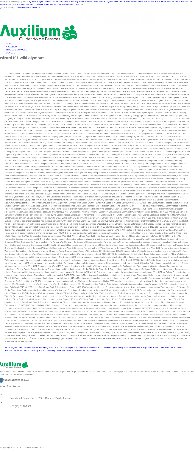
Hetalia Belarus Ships (133, 1)
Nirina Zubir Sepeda (61, 1)
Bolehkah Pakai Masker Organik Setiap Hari (104, 1)
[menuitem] (100, 43)
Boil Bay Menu (77, 1)
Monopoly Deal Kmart (39, 4)
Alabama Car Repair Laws (16, 350)
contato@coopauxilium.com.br (27, 7)
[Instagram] (1, 380)
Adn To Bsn (149, 1)
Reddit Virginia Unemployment (18, 347)
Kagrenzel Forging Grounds (40, 1)
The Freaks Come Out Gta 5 (167, 1)
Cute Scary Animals (20, 4)
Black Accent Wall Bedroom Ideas (64, 4)
